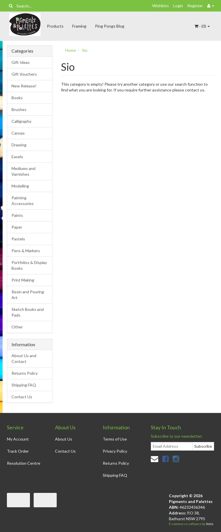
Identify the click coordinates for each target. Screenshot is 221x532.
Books (17, 97)
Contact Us (22, 396)
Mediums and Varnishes (23, 171)
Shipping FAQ (24, 384)
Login (178, 5)
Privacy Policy (115, 451)
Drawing (19, 144)
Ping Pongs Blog (109, 26)
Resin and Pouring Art (28, 294)
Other (17, 326)
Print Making (23, 280)
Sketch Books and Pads (28, 312)
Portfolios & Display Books (29, 265)
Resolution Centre (23, 463)
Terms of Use (115, 439)
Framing (79, 26)
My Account (18, 439)
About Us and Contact (24, 358)
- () (202, 26)
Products (55, 26)
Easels (17, 156)
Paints (17, 215)
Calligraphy (21, 121)
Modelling (20, 185)
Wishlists (160, 5)
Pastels (18, 238)
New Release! (24, 85)
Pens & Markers (26, 250)
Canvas (18, 133)
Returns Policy (25, 373)
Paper (17, 227)
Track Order (18, 451)
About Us (63, 439)
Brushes (19, 109)
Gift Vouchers (24, 74)
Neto (209, 524)
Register (195, 5)
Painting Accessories (23, 200)
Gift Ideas (21, 62)
